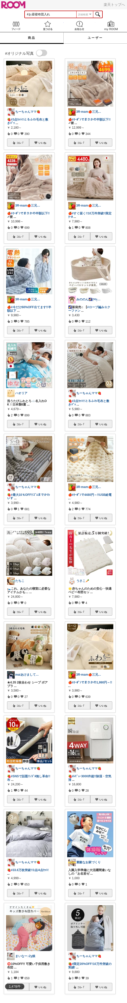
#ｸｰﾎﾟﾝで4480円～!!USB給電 (92, 495)
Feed (16, 25)
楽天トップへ (114, 5)
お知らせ (79, 25)
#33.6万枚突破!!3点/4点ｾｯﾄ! (30, 870)
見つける (47, 25)
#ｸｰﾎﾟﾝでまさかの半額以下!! (30, 213)
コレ (20, 142)
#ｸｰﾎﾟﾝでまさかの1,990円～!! (92, 682)
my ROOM (111, 25)
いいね (42, 142)
